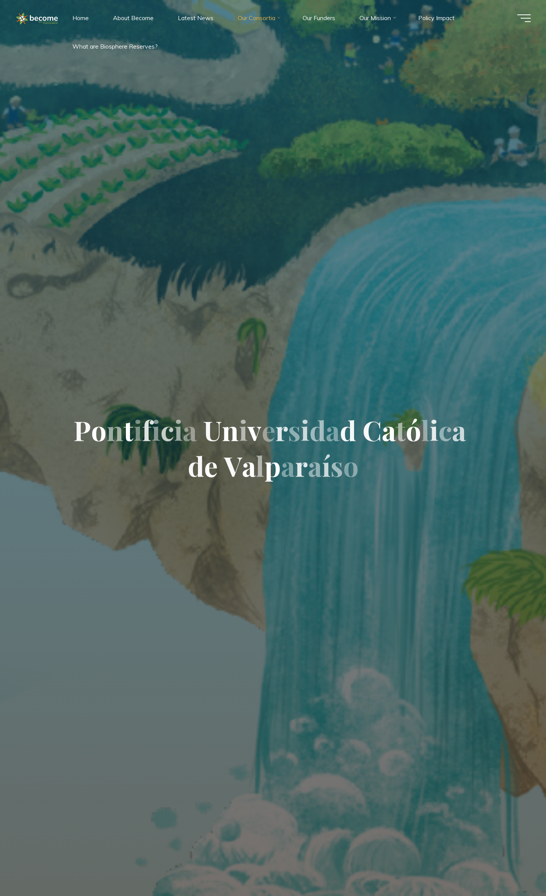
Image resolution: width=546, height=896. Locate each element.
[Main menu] (524, 18)
